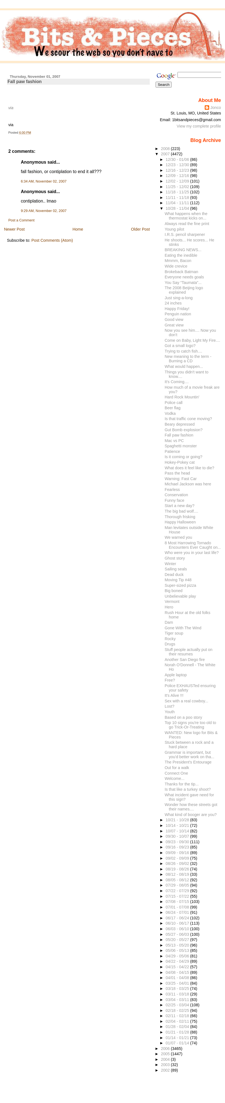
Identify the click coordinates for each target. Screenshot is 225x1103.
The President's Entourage (188, 762)
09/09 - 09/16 (178, 852)
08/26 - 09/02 (178, 863)
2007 (166, 154)
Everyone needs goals (184, 277)
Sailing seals (176, 569)
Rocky (170, 639)
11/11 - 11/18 (178, 197)
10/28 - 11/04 (178, 208)
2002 (166, 1070)
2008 (166, 148)
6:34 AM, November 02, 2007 (44, 181)
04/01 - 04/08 (178, 977)
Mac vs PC (174, 440)
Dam (169, 622)
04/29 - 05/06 (178, 956)
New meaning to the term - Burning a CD (188, 358)
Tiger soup (174, 633)
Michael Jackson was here (188, 484)
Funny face (174, 500)
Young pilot (174, 229)
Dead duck (174, 574)
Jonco (215, 107)
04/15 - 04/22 (178, 967)
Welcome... (174, 778)
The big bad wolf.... (181, 511)
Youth (170, 712)
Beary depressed (180, 424)
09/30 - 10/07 (178, 836)
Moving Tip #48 (178, 580)
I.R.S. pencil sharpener (185, 234)
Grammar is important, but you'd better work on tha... (189, 754)
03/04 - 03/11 (178, 999)
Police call (173, 402)
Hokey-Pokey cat (180, 462)
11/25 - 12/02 (178, 186)
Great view (174, 325)
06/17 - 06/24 (178, 918)
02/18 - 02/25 (178, 1010)
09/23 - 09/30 (178, 842)
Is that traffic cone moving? (188, 418)
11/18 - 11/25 (178, 192)
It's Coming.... (177, 382)
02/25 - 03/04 (178, 1005)
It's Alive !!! (174, 695)
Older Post (140, 229)
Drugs (170, 644)
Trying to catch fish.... (183, 351)
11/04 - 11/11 (178, 203)
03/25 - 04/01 (178, 983)
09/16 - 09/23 (178, 847)
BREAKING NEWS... (183, 250)
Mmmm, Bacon (178, 260)
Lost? (169, 706)
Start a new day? (179, 505)
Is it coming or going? (183, 457)
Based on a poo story (183, 717)
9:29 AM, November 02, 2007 (44, 211)
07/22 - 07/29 (178, 891)
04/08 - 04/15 (178, 972)
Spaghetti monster (181, 446)
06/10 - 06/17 (178, 923)
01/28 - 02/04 (178, 1026)
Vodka (170, 413)
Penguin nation (178, 314)
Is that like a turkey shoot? (188, 789)
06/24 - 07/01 (178, 912)
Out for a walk (177, 767)
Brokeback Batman (181, 271)
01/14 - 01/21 (178, 1037)
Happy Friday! (177, 308)
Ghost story (175, 558)
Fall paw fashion (25, 81)
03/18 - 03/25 (178, 988)
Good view (174, 319)
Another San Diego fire (185, 659)
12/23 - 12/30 (178, 165)
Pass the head (177, 473)
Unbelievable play (180, 596)
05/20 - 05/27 (178, 939)
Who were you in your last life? (192, 552)
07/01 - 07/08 (178, 907)
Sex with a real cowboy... (186, 701)
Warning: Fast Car (181, 478)
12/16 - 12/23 (178, 170)
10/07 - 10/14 (178, 831)
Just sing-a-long (179, 298)
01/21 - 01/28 (178, 1032)
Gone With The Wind (183, 628)
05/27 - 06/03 (178, 934)
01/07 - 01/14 (178, 1043)
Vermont (172, 601)
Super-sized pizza (180, 585)
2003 (166, 1064)
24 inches (173, 303)
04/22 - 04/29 (178, 961)
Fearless (172, 489)
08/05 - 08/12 (178, 880)
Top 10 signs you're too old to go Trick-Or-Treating (190, 724)
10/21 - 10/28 (178, 820)
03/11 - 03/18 (178, 994)
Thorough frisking (180, 517)
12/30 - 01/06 (178, 159)
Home (77, 229)
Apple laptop (176, 675)
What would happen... (184, 366)
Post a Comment (21, 220)
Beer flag (173, 408)
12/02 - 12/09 (178, 181)
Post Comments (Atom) (52, 240)
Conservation (176, 495)
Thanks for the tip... (182, 784)
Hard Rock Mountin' (182, 397)
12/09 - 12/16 (178, 175)
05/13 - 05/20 (178, 945)
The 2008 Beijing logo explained (184, 290)
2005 (166, 1054)
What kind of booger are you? (191, 814)
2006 (166, 1048)
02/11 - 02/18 (178, 1016)
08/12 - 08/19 (178, 874)
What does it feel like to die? (189, 468)
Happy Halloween (180, 522)
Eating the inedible (181, 255)
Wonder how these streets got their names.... (191, 806)
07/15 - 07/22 (178, 896)
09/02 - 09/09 (178, 858)
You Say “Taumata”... (183, 282)
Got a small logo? (180, 345)
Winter (170, 564)
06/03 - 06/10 (178, 929)
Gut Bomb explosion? (184, 430)
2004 (166, 1059)
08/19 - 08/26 (178, 869)
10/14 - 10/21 (178, 825)
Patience (172, 451)
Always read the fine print (187, 223)
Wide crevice (176, 266)
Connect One (176, 773)
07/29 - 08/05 (178, 885)
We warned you (178, 537)
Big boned (173, 590)
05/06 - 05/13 (178, 950)
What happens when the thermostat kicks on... (186, 215)
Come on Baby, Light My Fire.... (192, 340)
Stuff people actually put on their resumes (188, 651)
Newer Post (14, 229)
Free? (170, 680)
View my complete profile (199, 126)
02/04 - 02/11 (178, 1021)
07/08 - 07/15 (178, 901)
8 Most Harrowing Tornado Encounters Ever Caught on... (193, 545)
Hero (169, 607)
